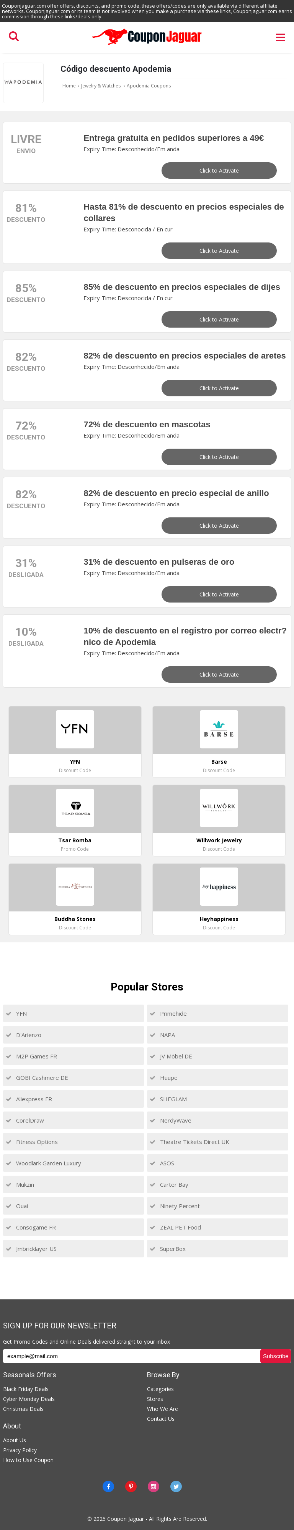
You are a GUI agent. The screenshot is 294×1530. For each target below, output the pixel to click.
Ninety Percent (175, 1206)
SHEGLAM (168, 1099)
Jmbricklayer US (31, 1248)
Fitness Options (32, 1141)
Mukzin (20, 1184)
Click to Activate (219, 170)
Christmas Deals (23, 1408)
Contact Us (161, 1418)
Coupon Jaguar (125, 1518)
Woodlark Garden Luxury (43, 1163)
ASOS (162, 1163)
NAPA (162, 1035)
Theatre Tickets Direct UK (189, 1141)
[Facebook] (108, 1486)
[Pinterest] (131, 1486)
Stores (155, 1398)
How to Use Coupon (28, 1460)
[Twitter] (176, 1486)
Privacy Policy (20, 1450)
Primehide (168, 1013)
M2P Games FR (31, 1056)
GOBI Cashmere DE (37, 1077)
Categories (160, 1389)
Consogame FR (31, 1227)
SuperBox (168, 1248)
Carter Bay (169, 1184)
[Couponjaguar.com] (147, 45)
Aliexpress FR (29, 1099)
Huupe (164, 1077)
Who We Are (162, 1408)
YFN (16, 1013)
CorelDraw (25, 1120)
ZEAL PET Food (175, 1227)
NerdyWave (170, 1120)
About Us (14, 1440)
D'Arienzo (23, 1035)
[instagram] (153, 1486)
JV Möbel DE (171, 1056)
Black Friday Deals (26, 1389)
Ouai (17, 1206)
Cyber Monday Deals (29, 1398)
